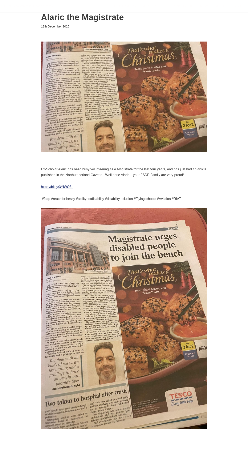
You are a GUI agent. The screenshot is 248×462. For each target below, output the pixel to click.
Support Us (152, 6)
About (222, 6)
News (205, 6)
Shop (238, 6)
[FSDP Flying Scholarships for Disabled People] (29, 6)
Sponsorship (182, 6)
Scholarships (123, 6)
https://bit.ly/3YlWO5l (56, 187)
